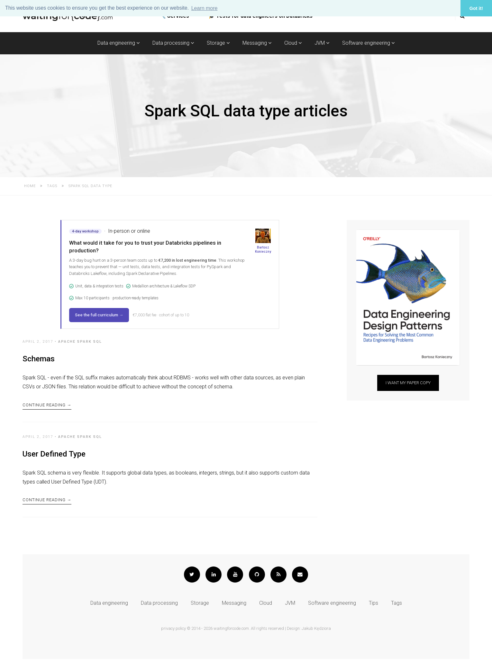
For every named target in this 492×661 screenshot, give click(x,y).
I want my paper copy (408, 382)
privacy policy (173, 630)
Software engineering (368, 43)
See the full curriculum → (99, 314)
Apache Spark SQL (80, 342)
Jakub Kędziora (316, 630)
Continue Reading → (47, 405)
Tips (373, 605)
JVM (321, 43)
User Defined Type (54, 454)
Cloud (293, 43)
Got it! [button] (476, 8)
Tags (52, 186)
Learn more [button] (204, 8)
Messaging (256, 43)
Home (30, 186)
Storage (218, 43)
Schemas (39, 358)
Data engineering (118, 43)
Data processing (173, 43)
